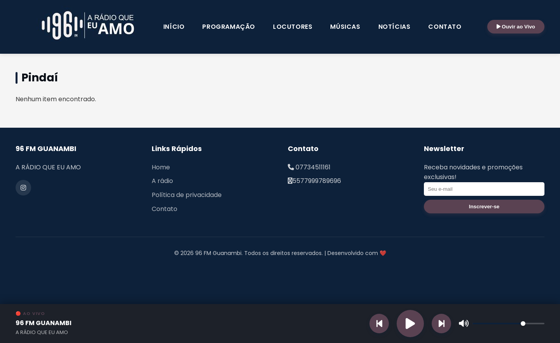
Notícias (394, 26)
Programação (228, 26)
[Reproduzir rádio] (410, 323)
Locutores (292, 26)
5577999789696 (316, 180)
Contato (444, 26)
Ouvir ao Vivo (516, 27)
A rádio (162, 180)
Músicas (345, 26)
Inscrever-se (484, 206)
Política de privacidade (187, 194)
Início (174, 26)
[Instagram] (23, 187)
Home (161, 167)
